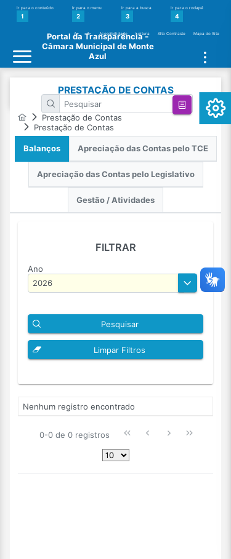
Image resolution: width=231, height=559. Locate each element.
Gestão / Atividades (115, 200)
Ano (35, 269)
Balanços (41, 149)
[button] (182, 104)
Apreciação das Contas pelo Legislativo (116, 174)
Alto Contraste (171, 33)
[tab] (42, 149)
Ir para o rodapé (187, 14)
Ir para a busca (136, 14)
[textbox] (126, 103)
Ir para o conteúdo (35, 14)
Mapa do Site (206, 33)
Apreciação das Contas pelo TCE (143, 149)
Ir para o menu (87, 14)
